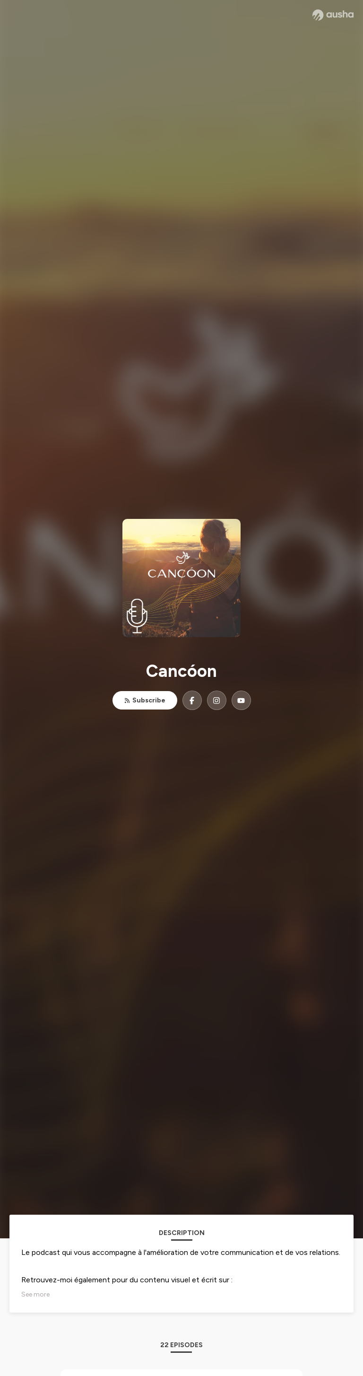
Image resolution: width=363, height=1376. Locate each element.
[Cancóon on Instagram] (216, 700)
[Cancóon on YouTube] (241, 700)
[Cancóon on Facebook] (192, 700)
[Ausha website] (333, 15)
